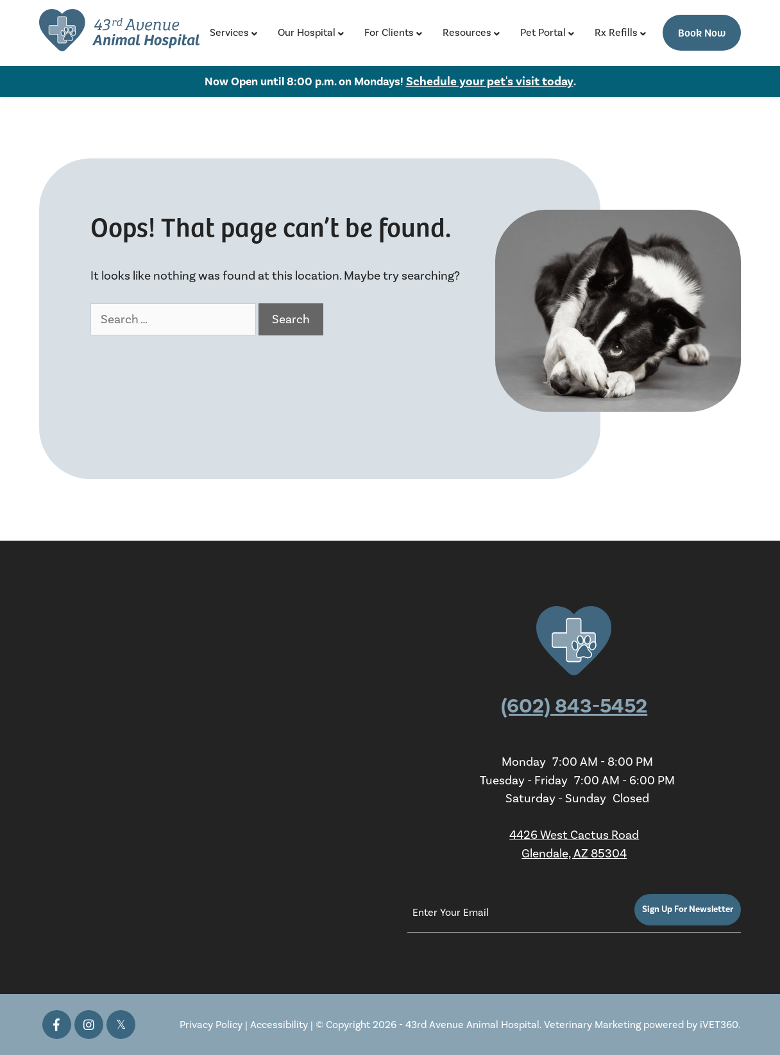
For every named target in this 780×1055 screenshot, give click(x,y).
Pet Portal (543, 32)
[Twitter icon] (120, 1024)
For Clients (389, 32)
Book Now (701, 32)
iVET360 (719, 1024)
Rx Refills (616, 32)
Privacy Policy (211, 1024)
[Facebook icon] (56, 1024)
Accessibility (279, 1024)
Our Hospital (306, 32)
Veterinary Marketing (592, 1024)
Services (229, 32)
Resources (467, 32)
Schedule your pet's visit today (489, 81)
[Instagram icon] (88, 1024)
